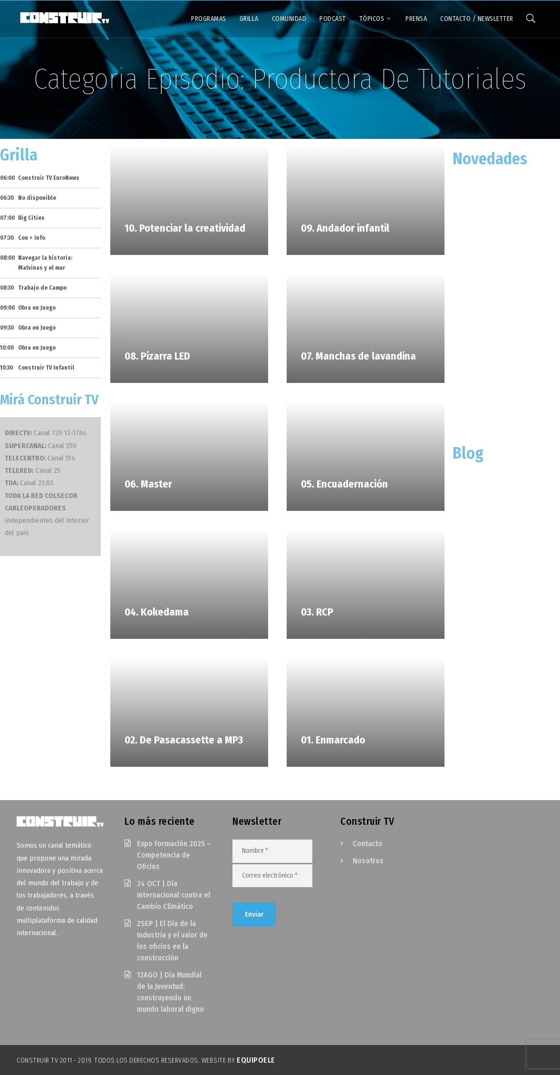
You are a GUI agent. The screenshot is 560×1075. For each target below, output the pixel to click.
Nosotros (368, 860)
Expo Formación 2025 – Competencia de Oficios (174, 855)
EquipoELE (256, 1060)
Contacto (367, 843)
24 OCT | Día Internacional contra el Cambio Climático (173, 895)
